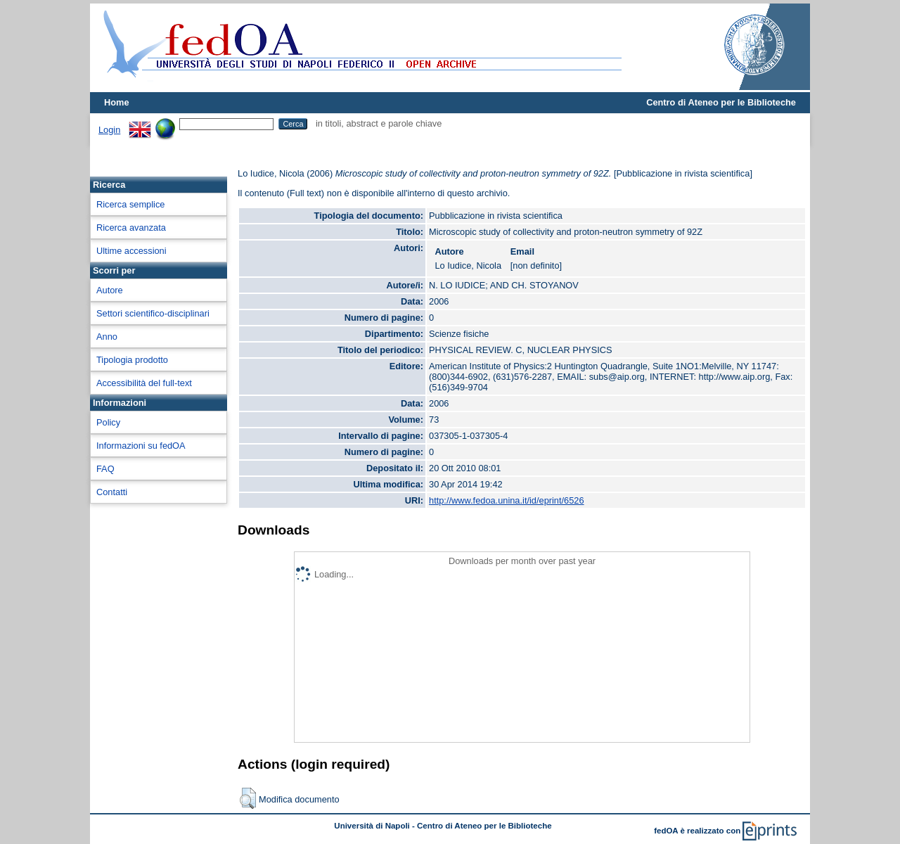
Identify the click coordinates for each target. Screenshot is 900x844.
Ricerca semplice (130, 204)
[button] (248, 798)
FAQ (105, 468)
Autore (109, 290)
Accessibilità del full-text (144, 383)
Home (116, 102)
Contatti (111, 492)
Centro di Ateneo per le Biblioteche (721, 102)
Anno (106, 336)
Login (109, 129)
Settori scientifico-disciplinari (153, 313)
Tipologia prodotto (132, 359)
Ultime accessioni (131, 250)
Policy (108, 422)
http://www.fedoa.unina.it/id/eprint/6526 (506, 500)
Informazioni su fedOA (141, 445)
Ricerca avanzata (131, 227)
